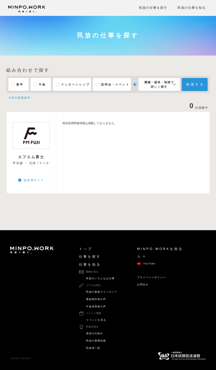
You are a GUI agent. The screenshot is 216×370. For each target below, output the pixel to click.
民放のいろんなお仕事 (100, 278)
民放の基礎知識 (96, 340)
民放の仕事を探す (153, 8)
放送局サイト (33, 180)
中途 (42, 84)
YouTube (146, 263)
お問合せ (142, 284)
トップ (85, 249)
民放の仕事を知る (192, 8)
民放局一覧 (93, 348)
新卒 (20, 84)
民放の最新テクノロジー (101, 291)
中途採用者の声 (96, 306)
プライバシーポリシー (151, 277)
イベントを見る (96, 320)
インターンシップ (75, 84)
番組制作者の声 (96, 299)
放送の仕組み (94, 333)
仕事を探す (90, 256)
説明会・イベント (115, 84)
